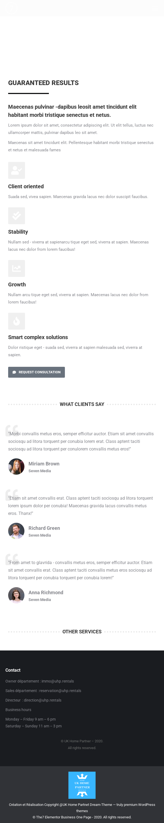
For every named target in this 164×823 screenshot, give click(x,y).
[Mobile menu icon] (155, 8)
